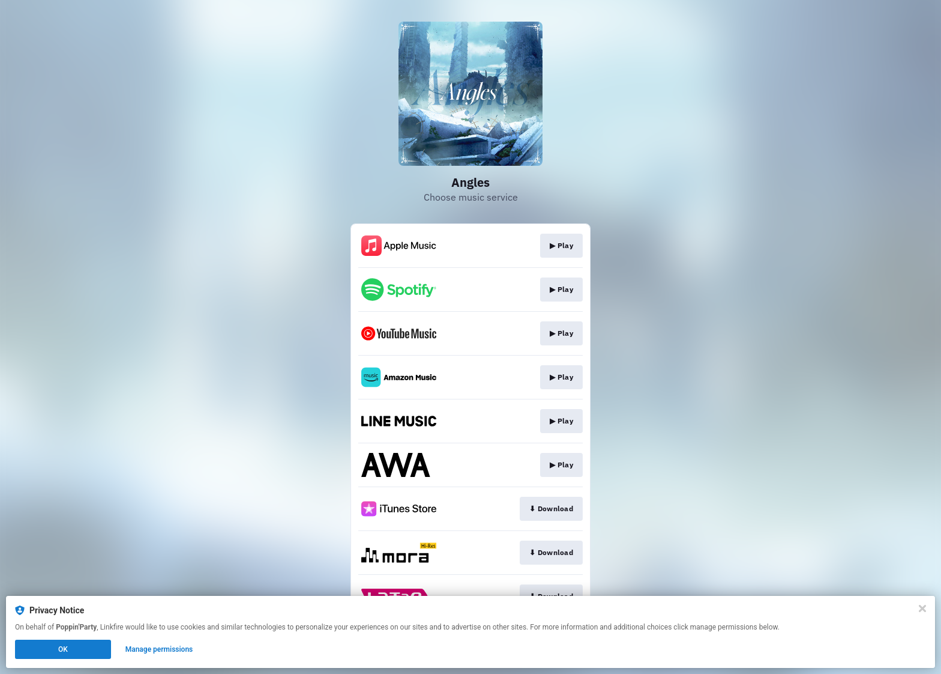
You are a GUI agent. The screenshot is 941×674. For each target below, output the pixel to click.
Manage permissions (159, 649)
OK (63, 649)
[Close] (922, 608)
